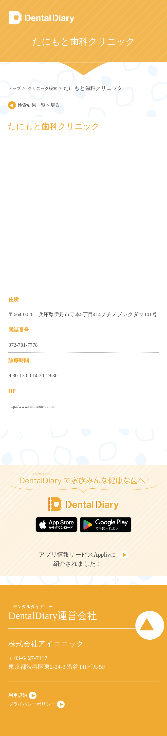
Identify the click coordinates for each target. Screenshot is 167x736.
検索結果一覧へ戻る (47, 105)
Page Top (144, 626)
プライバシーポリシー (39, 703)
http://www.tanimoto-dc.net (36, 406)
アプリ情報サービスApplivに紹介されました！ (76, 563)
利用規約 (20, 693)
